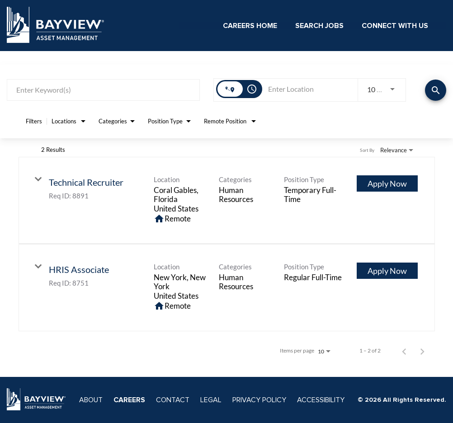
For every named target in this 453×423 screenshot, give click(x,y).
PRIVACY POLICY (259, 400)
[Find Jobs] (435, 90)
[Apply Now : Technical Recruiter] (387, 183)
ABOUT (91, 400)
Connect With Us (395, 25)
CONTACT (172, 400)
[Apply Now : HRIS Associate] (387, 271)
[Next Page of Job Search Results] (422, 351)
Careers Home (250, 25)
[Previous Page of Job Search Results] (404, 351)
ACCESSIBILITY (320, 400)
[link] (226, 200)
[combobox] (103, 89)
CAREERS (129, 400)
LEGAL (211, 400)
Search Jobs (319, 25)
